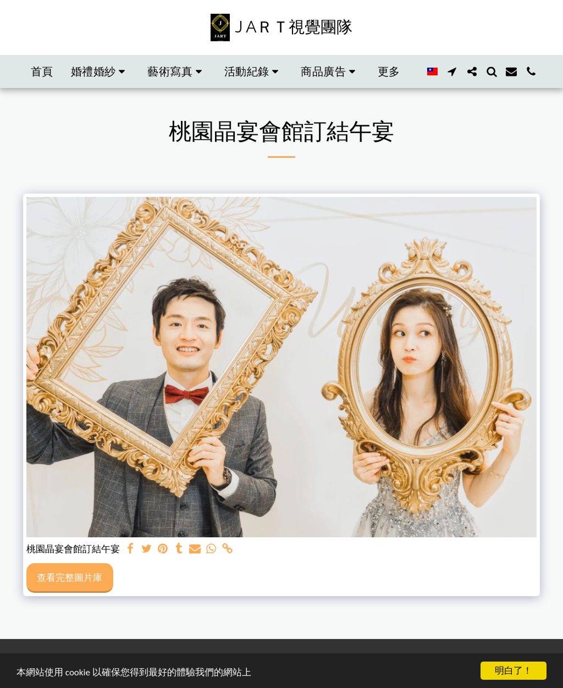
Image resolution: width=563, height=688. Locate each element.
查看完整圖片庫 (69, 577)
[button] (101, 71)
